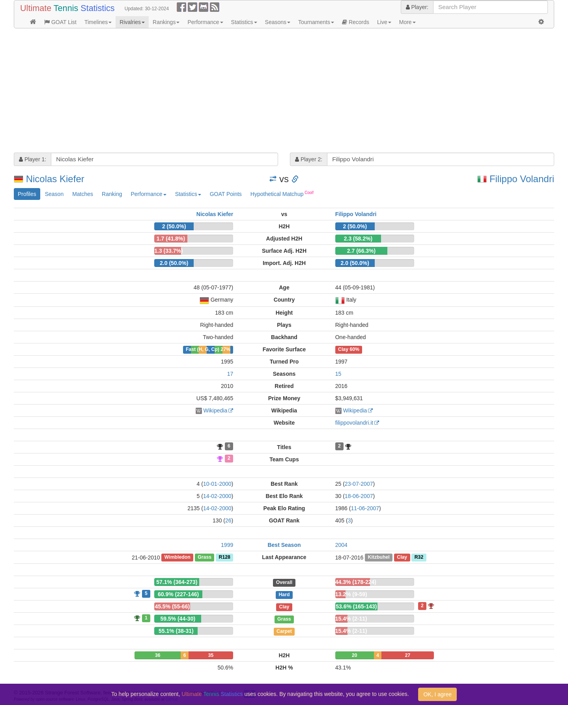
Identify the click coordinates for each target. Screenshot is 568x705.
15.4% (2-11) (351, 618)
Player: (417, 7)
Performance (205, 22)
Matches (82, 194)
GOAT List (60, 22)
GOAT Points (226, 194)
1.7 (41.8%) (171, 238)
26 (228, 520)
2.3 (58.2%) (358, 238)
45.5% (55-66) (172, 606)
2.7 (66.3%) (361, 251)
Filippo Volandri (522, 178)
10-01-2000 (217, 484)
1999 (227, 545)
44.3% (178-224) (355, 582)
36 (157, 655)
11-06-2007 (365, 508)
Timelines (98, 22)
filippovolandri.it (354, 423)
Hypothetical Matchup (282, 193)
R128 (224, 557)
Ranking (112, 194)
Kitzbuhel (379, 557)
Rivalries (132, 22)
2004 (341, 545)
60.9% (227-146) (178, 594)
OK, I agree (437, 694)
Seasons (277, 22)
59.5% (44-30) (177, 618)
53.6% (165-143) (356, 606)
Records (355, 22)
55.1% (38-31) (176, 631)
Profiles (27, 194)
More (407, 22)
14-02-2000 (217, 496)
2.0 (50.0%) (174, 263)
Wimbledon (177, 557)
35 (210, 655)
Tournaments (316, 22)
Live (384, 22)
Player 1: (32, 159)
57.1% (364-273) (176, 582)
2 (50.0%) (174, 226)
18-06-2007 (359, 496)
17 (230, 374)
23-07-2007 (359, 484)
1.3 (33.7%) (168, 251)
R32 (419, 557)
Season (54, 194)
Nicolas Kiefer (55, 178)
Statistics (244, 22)
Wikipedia (216, 410)
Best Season (284, 545)
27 (407, 655)
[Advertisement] (250, 91)
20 (354, 655)
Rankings (166, 22)
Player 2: (308, 159)
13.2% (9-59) (351, 594)
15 (338, 374)
